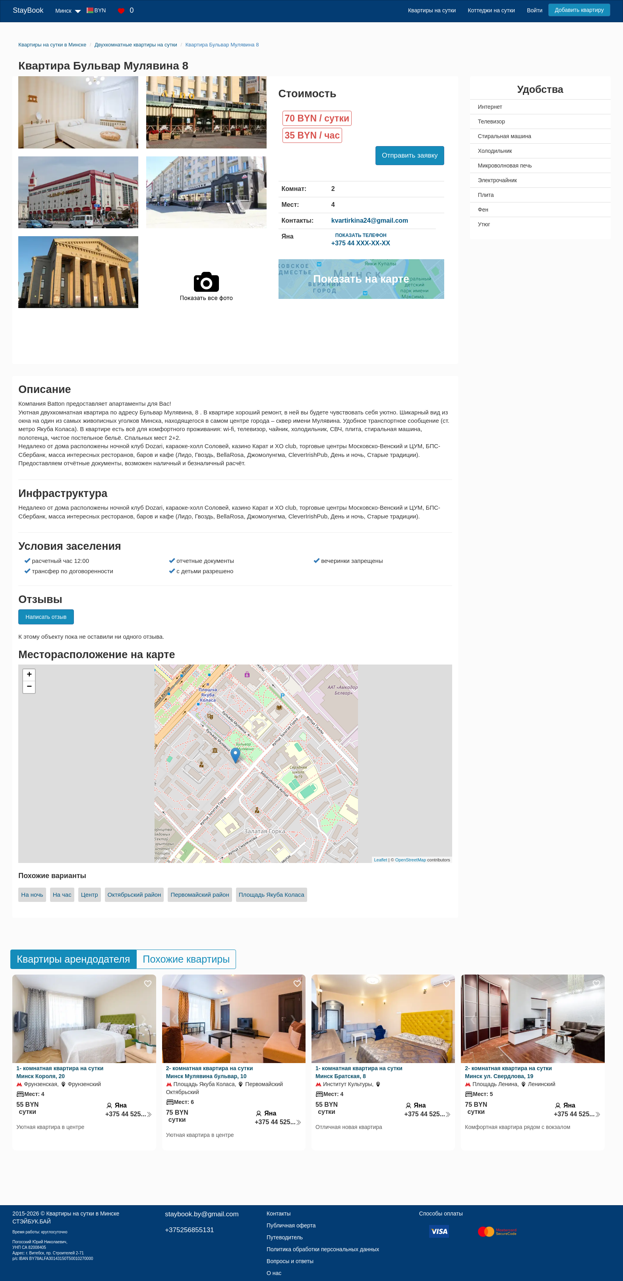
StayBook (28, 10)
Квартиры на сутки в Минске (82, 1213)
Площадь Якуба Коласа (271, 894)
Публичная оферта (291, 1225)
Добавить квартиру (579, 10)
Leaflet (380, 859)
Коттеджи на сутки (491, 10)
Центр (89, 894)
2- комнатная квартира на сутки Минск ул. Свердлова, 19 (508, 1072)
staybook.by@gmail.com (201, 1214)
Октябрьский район (134, 894)
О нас (274, 1273)
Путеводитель (285, 1237)
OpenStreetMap (410, 859)
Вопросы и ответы (290, 1261)
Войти (534, 10)
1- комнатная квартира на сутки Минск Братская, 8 (358, 1072)
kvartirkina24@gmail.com (369, 220)
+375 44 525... (128, 1114)
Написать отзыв (45, 617)
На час (62, 894)
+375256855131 (189, 1230)
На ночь (32, 894)
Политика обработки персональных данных (323, 1249)
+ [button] (29, 675)
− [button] (29, 687)
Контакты (278, 1213)
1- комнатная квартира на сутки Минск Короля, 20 (59, 1072)
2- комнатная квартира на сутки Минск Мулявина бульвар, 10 (209, 1072)
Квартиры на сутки (432, 10)
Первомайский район (199, 894)
